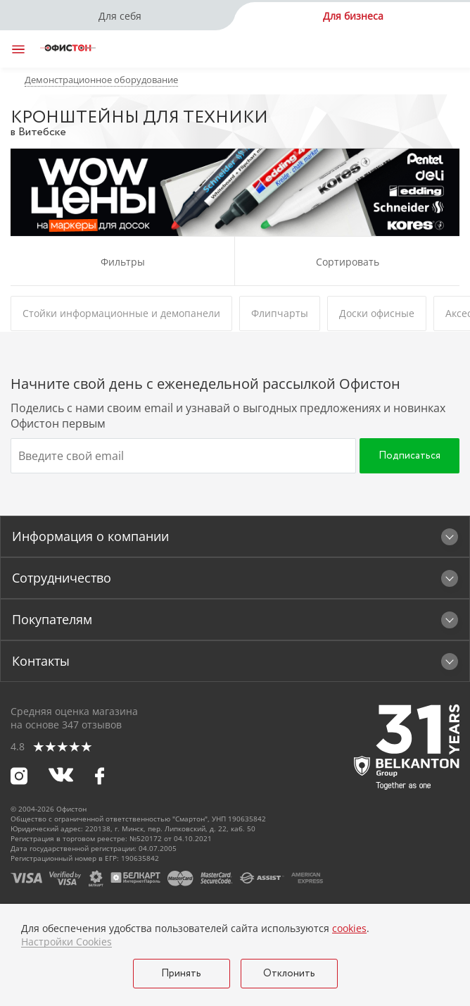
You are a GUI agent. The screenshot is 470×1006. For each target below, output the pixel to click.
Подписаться (409, 456)
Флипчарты (279, 313)
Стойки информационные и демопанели (121, 313)
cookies (349, 928)
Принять (181, 974)
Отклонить (289, 974)
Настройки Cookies (66, 942)
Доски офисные (376, 313)
